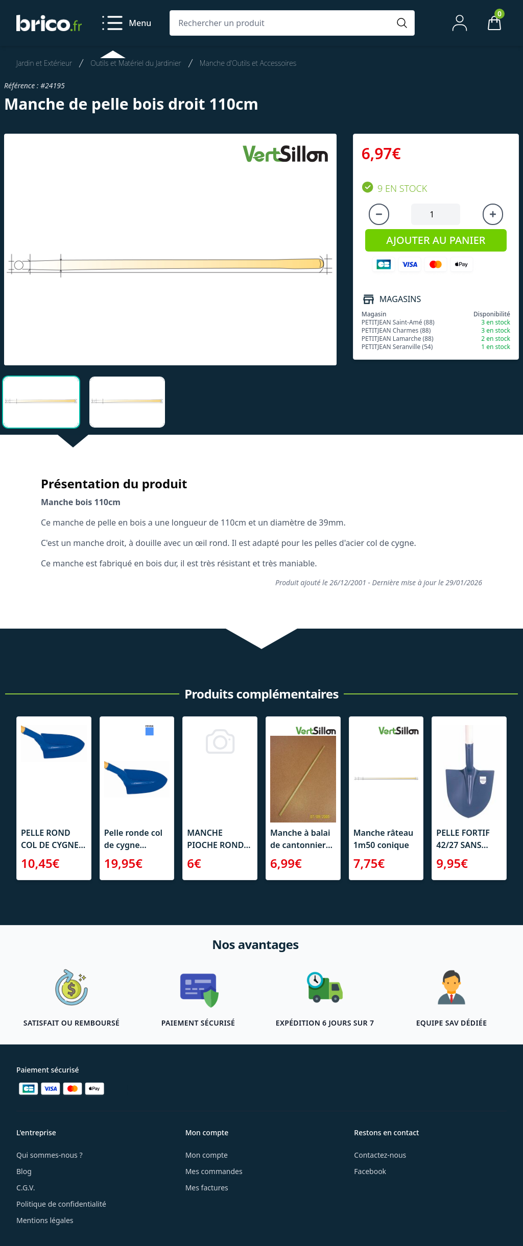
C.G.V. (25, 1187)
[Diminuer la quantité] (379, 214)
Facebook (370, 1171)
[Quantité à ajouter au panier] (435, 214)
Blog (24, 1171)
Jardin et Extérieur (44, 63)
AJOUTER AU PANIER (435, 240)
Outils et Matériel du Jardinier (135, 63)
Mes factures (206, 1187)
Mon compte (206, 1155)
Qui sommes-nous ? (49, 1155)
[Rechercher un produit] (282, 23)
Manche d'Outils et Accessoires (248, 63)
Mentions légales (45, 1220)
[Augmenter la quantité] (493, 214)
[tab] (41, 402)
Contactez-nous (380, 1155)
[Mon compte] (459, 23)
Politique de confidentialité (61, 1204)
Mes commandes (214, 1171)
